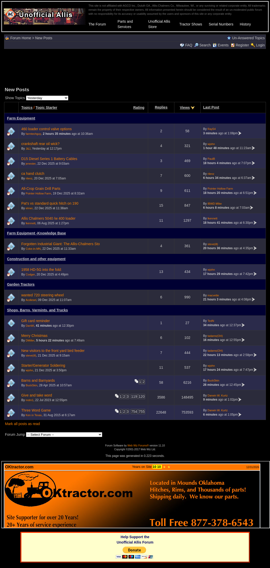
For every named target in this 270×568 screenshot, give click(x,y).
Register (242, 45)
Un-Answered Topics (248, 38)
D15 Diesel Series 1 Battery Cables (49, 159)
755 (142, 412)
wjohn (211, 144)
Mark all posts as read (22, 424)
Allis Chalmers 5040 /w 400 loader (48, 218)
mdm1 (30, 400)
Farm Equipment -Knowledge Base (36, 233)
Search (202, 45)
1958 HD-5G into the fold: (41, 270)
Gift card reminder (35, 321)
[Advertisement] (135, 67)
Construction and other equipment (36, 259)
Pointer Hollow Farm (38, 193)
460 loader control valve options (46, 129)
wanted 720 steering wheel (42, 295)
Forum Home (20, 38)
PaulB (211, 158)
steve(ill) (213, 244)
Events (221, 45)
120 (142, 396)
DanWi (30, 325)
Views (185, 107)
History (245, 24)
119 (134, 396)
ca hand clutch (32, 173)
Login (260, 45)
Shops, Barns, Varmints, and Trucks (37, 310)
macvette (213, 295)
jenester (31, 163)
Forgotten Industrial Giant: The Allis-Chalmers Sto (60, 244)
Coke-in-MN (33, 248)
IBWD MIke (215, 203)
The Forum (97, 24)
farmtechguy (33, 133)
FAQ (188, 45)
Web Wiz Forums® (138, 445)
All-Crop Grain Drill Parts (40, 189)
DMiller (30, 340)
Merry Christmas (34, 336)
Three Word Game (36, 410)
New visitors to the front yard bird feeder (52, 351)
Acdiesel (31, 299)
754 (134, 412)
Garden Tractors (20, 284)
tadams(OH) (215, 335)
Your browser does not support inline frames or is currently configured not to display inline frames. (135, 494)
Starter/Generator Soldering (43, 365)
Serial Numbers (221, 24)
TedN (211, 320)
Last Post (211, 107)
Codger (30, 274)
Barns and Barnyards (38, 380)
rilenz (29, 178)
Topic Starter (46, 107)
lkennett (31, 223)
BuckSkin (31, 385)
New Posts (43, 38)
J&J (28, 148)
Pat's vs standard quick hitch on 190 (49, 203)
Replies (161, 107)
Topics (26, 107)
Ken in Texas (34, 415)
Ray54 (212, 128)
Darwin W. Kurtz (218, 395)
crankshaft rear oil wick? (40, 144)
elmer (29, 208)
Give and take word (36, 395)
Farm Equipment (21, 118)
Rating (139, 107)
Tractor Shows (190, 24)
